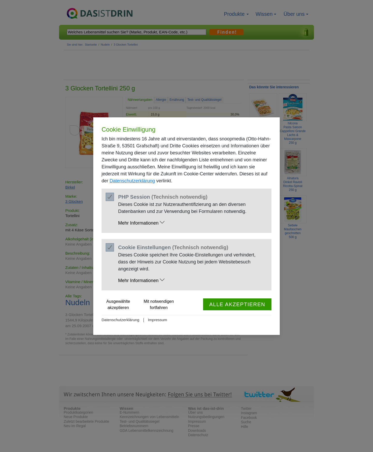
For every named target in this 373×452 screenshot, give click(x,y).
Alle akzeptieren (237, 304)
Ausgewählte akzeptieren (118, 304)
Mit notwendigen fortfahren (159, 304)
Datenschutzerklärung (132, 180)
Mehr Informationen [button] (141, 222)
